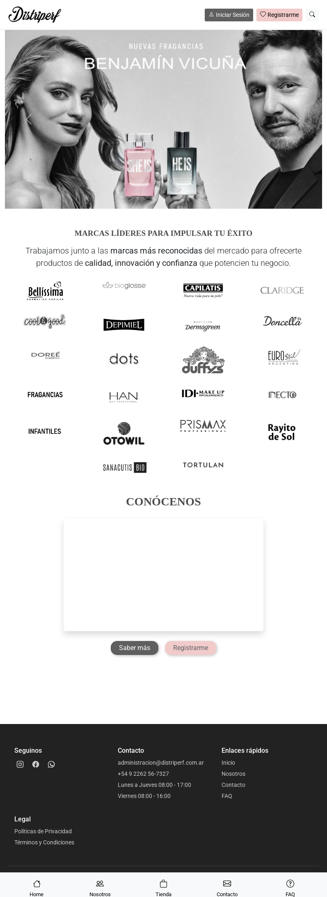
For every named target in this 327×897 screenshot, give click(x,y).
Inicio (228, 762)
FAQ (227, 796)
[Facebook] (35, 764)
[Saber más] (134, 648)
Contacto (233, 785)
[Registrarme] (190, 648)
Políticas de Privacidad (43, 831)
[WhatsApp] (51, 764)
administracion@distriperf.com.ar (161, 762)
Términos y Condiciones (44, 842)
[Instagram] (20, 764)
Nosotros (233, 773)
